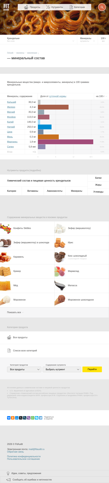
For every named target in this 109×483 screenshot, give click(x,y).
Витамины (32, 191)
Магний (11, 112)
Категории (79, 7)
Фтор (9, 151)
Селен (10, 147)
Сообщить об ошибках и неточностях (32, 479)
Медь (10, 137)
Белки (98, 178)
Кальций (11, 102)
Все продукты (17, 337)
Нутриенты (57, 7)
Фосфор (11, 117)
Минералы (76, 191)
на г (100, 96)
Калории (11, 191)
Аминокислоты (54, 191)
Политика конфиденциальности (24, 456)
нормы (57, 96)
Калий (10, 122)
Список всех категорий (22, 351)
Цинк (9, 132)
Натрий (11, 127)
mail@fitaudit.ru (36, 449)
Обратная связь (15, 452)
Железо (11, 107)
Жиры (98, 185)
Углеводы (98, 192)
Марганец (12, 142)
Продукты (35, 7)
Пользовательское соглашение (23, 459)
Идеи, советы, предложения (26, 473)
